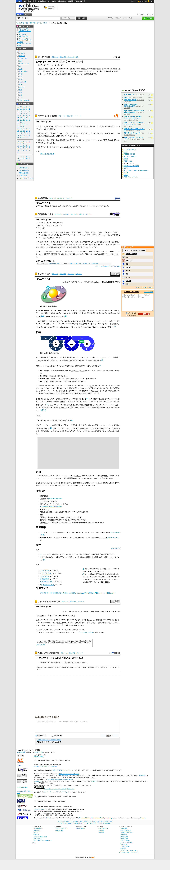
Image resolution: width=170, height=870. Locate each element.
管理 (94, 68)
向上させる (84, 247)
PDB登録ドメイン (130, 149)
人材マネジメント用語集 (47, 116)
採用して (60, 622)
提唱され (79, 126)
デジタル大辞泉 (42, 23)
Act (70, 206)
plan (56, 71)
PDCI (126, 175)
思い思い (128, 277)
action (72, 68)
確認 (53, 206)
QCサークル (77, 391)
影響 (102, 254)
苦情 (63, 625)
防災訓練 (43, 520)
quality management (55, 498)
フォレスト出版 (93, 532)
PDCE (126, 172)
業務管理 (114, 68)
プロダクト (40, 425)
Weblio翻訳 (123, 834)
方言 (20, 97)
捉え (48, 140)
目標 (89, 244)
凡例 (77, 57)
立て (62, 71)
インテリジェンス (63, 428)
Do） (74, 133)
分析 (99, 622)
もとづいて (96, 133)
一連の (112, 242)
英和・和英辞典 (41, 1)
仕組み (58, 136)
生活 (20, 79)
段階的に (70, 247)
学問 (20, 74)
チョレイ (128, 267)
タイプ (70, 242)
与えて (108, 254)
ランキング (71, 57)
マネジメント (55, 232)
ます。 (85, 662)
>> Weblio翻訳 (148, 292)
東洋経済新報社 (78, 538)
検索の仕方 (37, 830)
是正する (44, 247)
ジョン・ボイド (110, 405)
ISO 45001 (64, 483)
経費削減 (39, 143)
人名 (20, 95)
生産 (91, 126)
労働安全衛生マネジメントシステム (48, 483)
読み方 (38, 225)
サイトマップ (38, 838)
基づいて (77, 71)
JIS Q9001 (100, 571)
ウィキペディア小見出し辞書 (49, 602)
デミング (59, 321)
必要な (62, 74)
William (89, 235)
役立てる (93, 74)
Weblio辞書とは (38, 828)
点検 (100, 232)
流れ (43, 140)
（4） (45, 74)
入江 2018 (45, 570)
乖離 (127, 274)
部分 (65, 74)
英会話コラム (24, 168)
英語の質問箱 (24, 173)
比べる (94, 244)
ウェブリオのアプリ (61, 828)
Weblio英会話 (24, 170)
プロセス (96, 126)
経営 (85, 251)
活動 (51, 74)
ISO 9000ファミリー (75, 620)
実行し (68, 133)
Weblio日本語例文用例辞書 (48, 653)
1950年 (40, 126)
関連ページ (40, 151)
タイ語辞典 (123, 844)
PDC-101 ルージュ (130, 156)
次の (81, 74)
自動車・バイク (24, 63)
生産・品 (84, 68)
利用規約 (36, 834)
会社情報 (101, 830)
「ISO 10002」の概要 (85, 632)
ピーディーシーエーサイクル (52, 225)
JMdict (47, 818)
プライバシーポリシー (40, 836)
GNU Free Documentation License (69, 774)
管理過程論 (44, 512)
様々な (67, 251)
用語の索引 (63, 57)
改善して (78, 662)
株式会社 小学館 (38, 756)
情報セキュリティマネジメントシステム (54, 504)
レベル (85, 140)
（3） (98, 71)
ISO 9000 (65, 254)
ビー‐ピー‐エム (129, 94)
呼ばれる (51, 237)
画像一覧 (81, 214)
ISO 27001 (58, 478)
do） (91, 71)
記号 (18, 161)
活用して (60, 662)
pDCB (126, 168)
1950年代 (66, 235)
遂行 (42, 133)
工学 (20, 69)
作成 (61, 244)
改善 (48, 74)
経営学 (51, 512)
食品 (20, 92)
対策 (63, 206)
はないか (70, 74)
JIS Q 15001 (92, 478)
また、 (41, 254)
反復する (98, 242)
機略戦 (78, 405)
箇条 (81, 622)
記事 (49, 616)
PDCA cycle (43, 68)
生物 (20, 90)
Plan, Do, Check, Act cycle (54, 223)
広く (67, 147)
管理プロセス (88, 242)
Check (87, 133)
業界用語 (22, 56)
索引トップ (55, 57)
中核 (97, 620)
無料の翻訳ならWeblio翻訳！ (52, 7)
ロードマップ (87, 263)
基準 (55, 254)
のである (58, 235)
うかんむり (129, 260)
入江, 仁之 (43, 532)
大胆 (127, 284)
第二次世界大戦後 (42, 357)
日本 (58, 407)
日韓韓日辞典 (62, 1)
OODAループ (69, 399)
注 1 (42, 316)
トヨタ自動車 (93, 399)
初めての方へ (141, 14)
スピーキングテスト (26, 178)
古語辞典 (70, 1)
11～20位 (134, 250)
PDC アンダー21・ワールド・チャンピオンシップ (133, 117)
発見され (109, 244)
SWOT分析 (95, 263)
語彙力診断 (23, 176)
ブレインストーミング (78, 370)
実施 (46, 206)
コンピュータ (23, 58)
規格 (85, 620)
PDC (125, 152)
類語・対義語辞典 (29, 1)
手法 (118, 68)
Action (107, 133)
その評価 (81, 133)
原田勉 (62, 401)
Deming (102, 235)
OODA (54, 263)
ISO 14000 (73, 254)
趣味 (20, 84)
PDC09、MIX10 (129, 154)
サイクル (81, 206)
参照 (106, 206)
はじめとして (60, 251)
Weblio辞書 (142, 775)
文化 (20, 77)
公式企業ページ (103, 828)
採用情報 (101, 832)
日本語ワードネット (40, 809)
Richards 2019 (47, 581)
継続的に (45, 136)
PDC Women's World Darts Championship (134, 111)
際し (46, 133)
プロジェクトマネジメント (49, 501)
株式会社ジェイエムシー (41, 766)
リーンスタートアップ (76, 263)
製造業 (51, 251)
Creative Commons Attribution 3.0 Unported (57, 792)
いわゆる (44, 625)
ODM (50, 263)
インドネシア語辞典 (126, 842)
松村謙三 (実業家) (131, 254)
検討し (76, 74)
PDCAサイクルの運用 (131, 166)
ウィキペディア (44, 274)
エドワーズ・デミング (102, 357)
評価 (111, 71)
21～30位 (142, 250)
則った (71, 244)
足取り (128, 271)
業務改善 (103, 126)
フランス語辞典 (125, 840)
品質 (113, 140)
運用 (88, 622)
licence (142, 818)
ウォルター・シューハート (81, 357)
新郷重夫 (89, 557)
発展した (53, 129)
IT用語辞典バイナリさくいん (64, 770)
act (56, 74)
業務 (47, 71)
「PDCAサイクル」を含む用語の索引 (49, 740)
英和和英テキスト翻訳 (47, 717)
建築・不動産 (23, 71)
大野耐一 (96, 557)
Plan (61, 133)
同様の (113, 620)
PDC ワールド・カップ (132, 133)
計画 (52, 71)
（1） (44, 71)
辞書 (19, 1)
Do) (49, 206)
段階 (52, 247)
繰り (49, 136)
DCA (126, 97)
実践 (80, 244)
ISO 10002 (41, 616)
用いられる (50, 143)
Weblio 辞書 (143, 1)
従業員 (92, 251)
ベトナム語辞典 (125, 846)
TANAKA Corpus (22, 787)
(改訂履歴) (64, 775)
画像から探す (59, 830)
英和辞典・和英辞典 (126, 832)
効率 (77, 247)
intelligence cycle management (51, 506)
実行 (86, 71)
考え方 (85, 126)
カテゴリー (88, 214)
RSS (93, 857)
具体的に (47, 244)
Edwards (96, 235)
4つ (48, 247)
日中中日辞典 (52, 1)
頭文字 (45, 235)
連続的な (111, 126)
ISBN (108, 532)
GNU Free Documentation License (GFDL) (60, 779)
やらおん (128, 257)
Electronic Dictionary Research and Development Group (95, 818)
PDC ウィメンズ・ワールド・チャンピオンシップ (134, 123)
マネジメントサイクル (97, 206)
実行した (103, 71)
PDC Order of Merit (130, 177)
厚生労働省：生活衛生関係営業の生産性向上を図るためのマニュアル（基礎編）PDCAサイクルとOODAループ (78, 593)
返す (52, 136)
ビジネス (22, 53)
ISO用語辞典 (43, 198)
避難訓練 (43, 517)
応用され (113, 251)
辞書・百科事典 (30, 23)
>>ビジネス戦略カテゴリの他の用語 (108, 266)
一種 (66, 232)
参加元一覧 (150, 14)
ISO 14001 (104, 475)
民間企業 (106, 140)
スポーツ (22, 87)
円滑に (99, 68)
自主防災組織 (44, 522)
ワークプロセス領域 (47, 154)
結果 (84, 244)
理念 (98, 254)
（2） (68, 71)
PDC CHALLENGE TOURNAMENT (131, 105)
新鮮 (127, 264)
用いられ (72, 147)
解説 (73, 616)
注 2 (44, 410)
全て (18, 51)
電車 (20, 61)
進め (103, 68)
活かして (66, 140)
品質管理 (47, 126)
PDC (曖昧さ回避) (130, 100)
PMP (58, 263)
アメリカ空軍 (98, 405)
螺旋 (91, 385)
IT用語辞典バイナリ (45, 214)
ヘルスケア (22, 82)
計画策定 (86, 74)
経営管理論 (44, 496)
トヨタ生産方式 (67, 407)
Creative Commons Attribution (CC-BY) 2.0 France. (59, 789)
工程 (39, 136)
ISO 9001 (77, 475)
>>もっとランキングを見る (144, 287)
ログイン (134, 1)
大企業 (80, 251)
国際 (52, 254)
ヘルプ (152, 1)
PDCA (51, 68)
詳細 (37, 620)
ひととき (128, 281)
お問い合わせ (41, 644)
